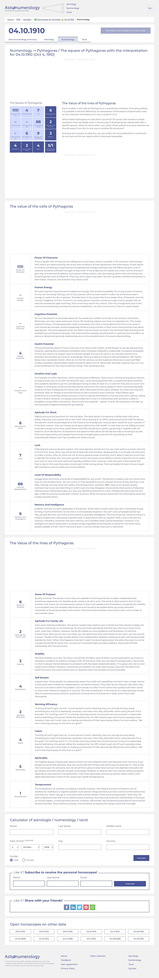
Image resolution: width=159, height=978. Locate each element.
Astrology (71, 4)
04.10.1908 (20, 941)
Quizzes (132, 971)
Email (83, 878)
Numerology (72, 8)
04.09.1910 (138, 932)
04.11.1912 (91, 941)
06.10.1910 (68, 932)
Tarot (69, 12)
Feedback (66, 963)
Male (16, 860)
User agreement (69, 967)
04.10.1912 (44, 941)
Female (30, 860)
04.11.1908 (68, 941)
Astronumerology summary (23, 39)
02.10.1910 (91, 932)
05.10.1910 (20, 932)
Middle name (113, 826)
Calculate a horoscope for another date (126, 30)
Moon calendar (98, 958)
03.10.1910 (44, 932)
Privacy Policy (68, 971)
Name (13, 826)
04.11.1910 (115, 932)
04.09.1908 (115, 941)
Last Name (64, 826)
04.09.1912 (139, 941)
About (64, 958)
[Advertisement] (79, 79)
